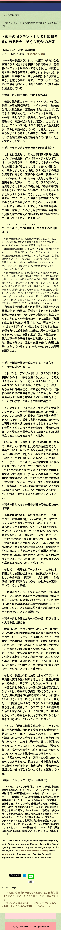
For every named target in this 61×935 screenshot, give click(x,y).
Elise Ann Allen (35, 53)
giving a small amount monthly (32, 851)
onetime (7, 854)
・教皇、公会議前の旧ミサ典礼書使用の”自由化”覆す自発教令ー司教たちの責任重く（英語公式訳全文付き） (30, 896)
